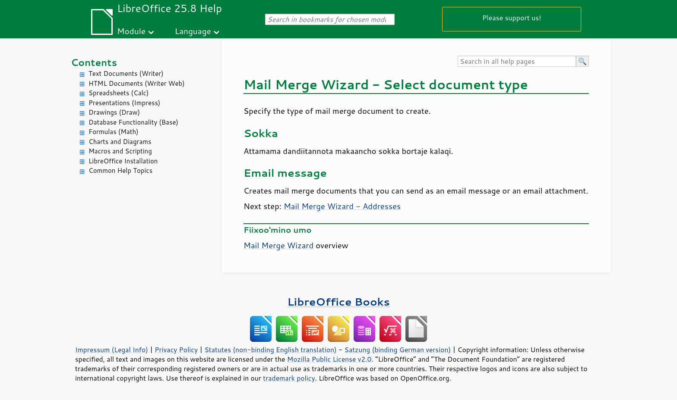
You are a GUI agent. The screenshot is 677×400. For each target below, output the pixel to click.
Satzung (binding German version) (398, 349)
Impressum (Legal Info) (111, 349)
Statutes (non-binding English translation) (270, 349)
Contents (94, 62)
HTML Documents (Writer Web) (137, 83)
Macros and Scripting (120, 151)
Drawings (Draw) (114, 112)
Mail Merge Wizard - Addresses (342, 206)
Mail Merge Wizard (278, 245)
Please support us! (511, 17)
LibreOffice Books (338, 301)
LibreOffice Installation (123, 161)
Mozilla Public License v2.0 (329, 359)
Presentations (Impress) (124, 102)
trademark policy (289, 378)
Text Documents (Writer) (126, 73)
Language (193, 31)
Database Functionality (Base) (133, 122)
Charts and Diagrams (120, 141)
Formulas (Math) (114, 131)
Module (131, 31)
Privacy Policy (176, 349)
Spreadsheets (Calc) (119, 92)
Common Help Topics (120, 170)
